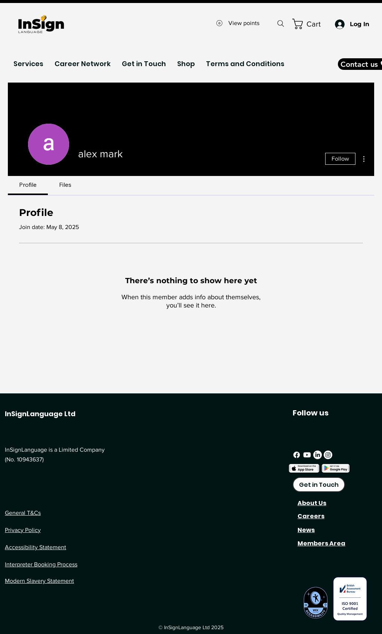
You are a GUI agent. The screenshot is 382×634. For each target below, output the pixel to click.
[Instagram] (328, 455)
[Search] (280, 23)
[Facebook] (296, 455)
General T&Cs (23, 513)
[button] (28, 64)
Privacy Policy (23, 530)
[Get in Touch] (319, 484)
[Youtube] (307, 455)
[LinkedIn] (317, 455)
